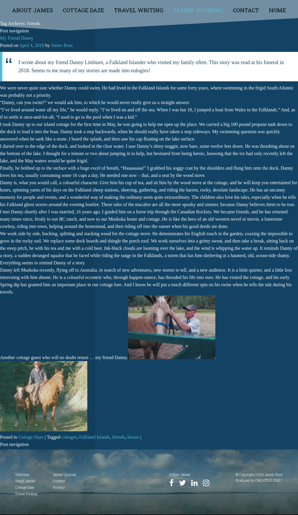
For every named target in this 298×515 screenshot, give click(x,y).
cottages (69, 437)
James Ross (62, 45)
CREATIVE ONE (268, 480)
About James (32, 10)
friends (118, 437)
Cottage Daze (83, 10)
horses (133, 437)
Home (277, 10)
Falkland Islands (94, 437)
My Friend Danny (16, 38)
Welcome (22, 474)
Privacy (59, 487)
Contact (246, 10)
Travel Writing (138, 10)
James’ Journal (198, 10)
